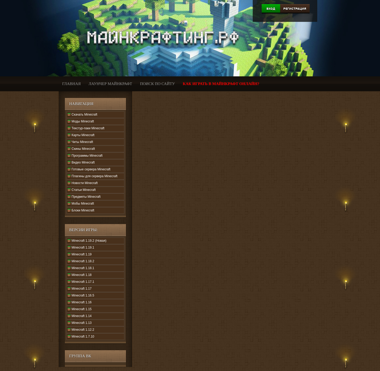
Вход (270, 9)
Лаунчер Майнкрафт (110, 84)
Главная (71, 84)
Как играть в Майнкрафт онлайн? (221, 84)
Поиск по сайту (157, 84)
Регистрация (294, 9)
